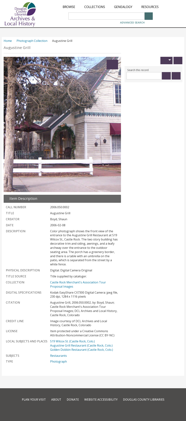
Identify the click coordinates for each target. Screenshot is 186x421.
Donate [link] (72, 400)
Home (8, 41)
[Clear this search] (176, 76)
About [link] (56, 400)
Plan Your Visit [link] (33, 400)
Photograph (58, 361)
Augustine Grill (17, 48)
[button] (166, 60)
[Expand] (112, 64)
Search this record (138, 70)
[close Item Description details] (21, 198)
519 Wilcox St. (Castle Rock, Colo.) (72, 341)
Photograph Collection (32, 41)
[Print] (177, 60)
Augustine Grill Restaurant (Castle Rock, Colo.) (81, 345)
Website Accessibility (101, 400)
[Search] (149, 16)
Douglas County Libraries (144, 400)
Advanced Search (132, 22)
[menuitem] (69, 7)
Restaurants (58, 356)
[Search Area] (106, 16)
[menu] (110, 7)
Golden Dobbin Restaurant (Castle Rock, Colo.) (81, 350)
